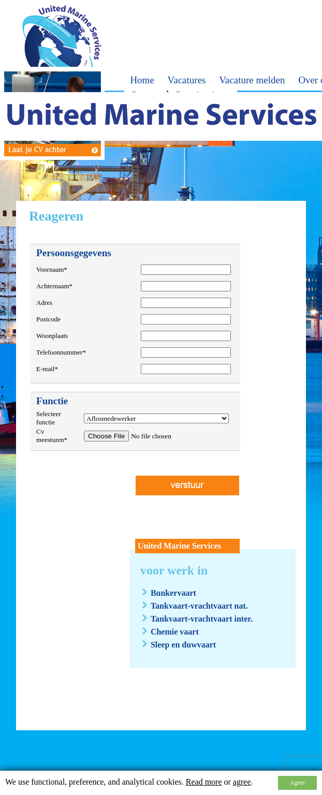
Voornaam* (51, 269)
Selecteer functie (48, 418)
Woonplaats (52, 336)
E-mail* (47, 369)
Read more (204, 781)
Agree (297, 782)
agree (242, 781)
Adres (44, 302)
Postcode (48, 319)
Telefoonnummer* (61, 352)
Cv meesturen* (51, 436)
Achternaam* (54, 286)
